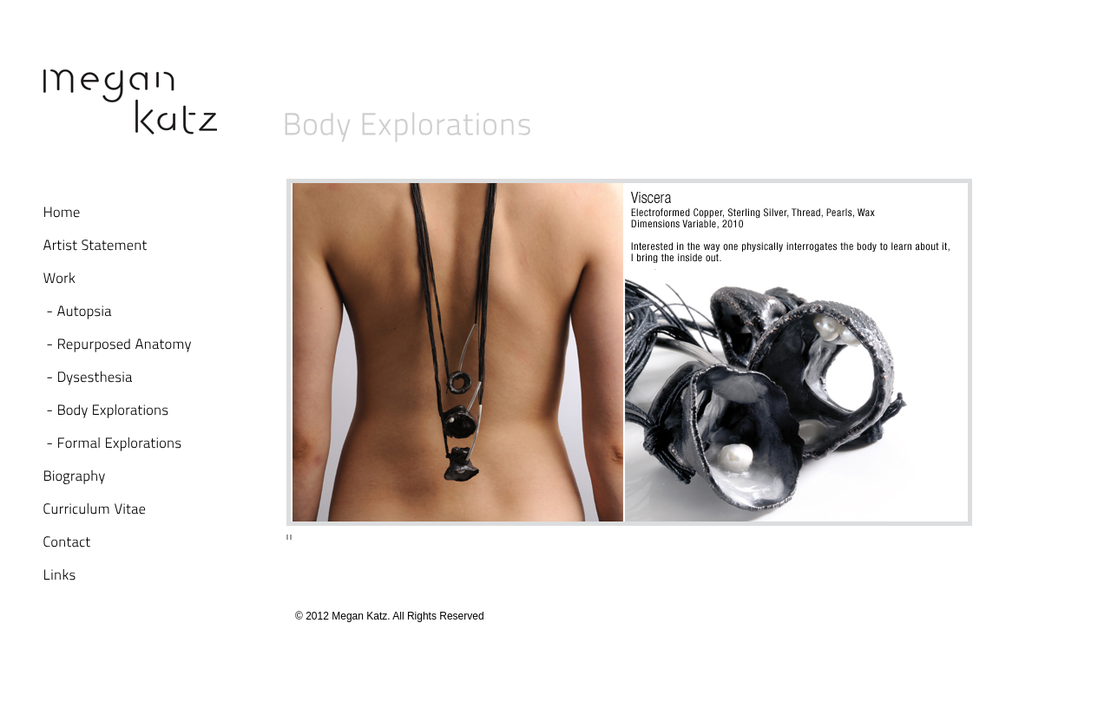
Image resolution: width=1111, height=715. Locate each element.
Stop (289, 538)
